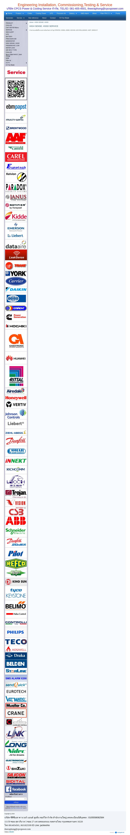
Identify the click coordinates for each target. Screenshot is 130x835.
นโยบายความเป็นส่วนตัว (16, 808)
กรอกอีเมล (8, 797)
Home (31, 22)
